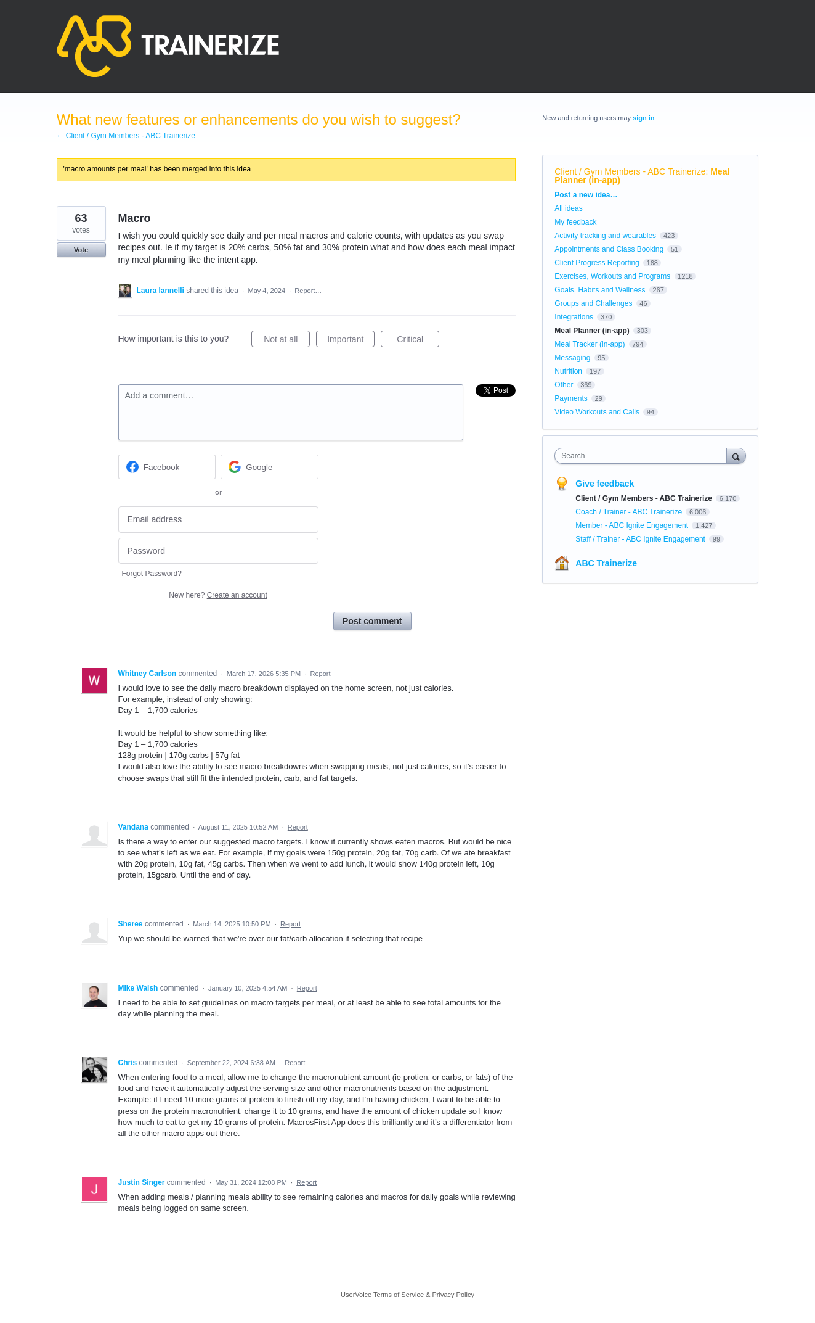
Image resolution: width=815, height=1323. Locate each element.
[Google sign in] (269, 467)
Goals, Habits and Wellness (599, 290)
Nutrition (568, 371)
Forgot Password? (152, 573)
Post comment (372, 621)
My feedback (575, 222)
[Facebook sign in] (167, 467)
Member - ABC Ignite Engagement (632, 525)
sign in (643, 118)
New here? (218, 595)
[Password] (218, 551)
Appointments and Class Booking (608, 249)
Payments (570, 398)
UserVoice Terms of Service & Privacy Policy (407, 1294)
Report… (308, 290)
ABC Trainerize (606, 563)
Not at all (287, 341)
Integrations (573, 317)
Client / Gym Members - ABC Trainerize (629, 171)
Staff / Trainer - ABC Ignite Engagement (641, 539)
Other (563, 385)
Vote (81, 249)
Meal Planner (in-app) (591, 330)
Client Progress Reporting (596, 262)
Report (320, 673)
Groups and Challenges (593, 303)
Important (351, 341)
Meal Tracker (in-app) (589, 344)
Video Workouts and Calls (596, 412)
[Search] (736, 455)
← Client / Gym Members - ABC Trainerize (126, 135)
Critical (418, 341)
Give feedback (604, 483)
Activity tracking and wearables (605, 235)
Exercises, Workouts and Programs (613, 276)
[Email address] (218, 519)
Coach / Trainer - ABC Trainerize (629, 512)
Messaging (572, 357)
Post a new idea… (585, 195)
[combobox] (643, 455)
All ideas (568, 208)
